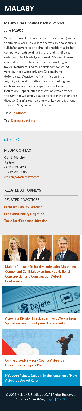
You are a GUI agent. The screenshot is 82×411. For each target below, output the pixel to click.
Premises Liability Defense (23, 207)
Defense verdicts (23, 120)
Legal (50, 399)
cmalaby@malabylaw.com (21, 177)
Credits (61, 399)
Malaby (19, 8)
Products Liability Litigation (24, 214)
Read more (19, 113)
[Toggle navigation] (76, 7)
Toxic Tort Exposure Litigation (25, 221)
